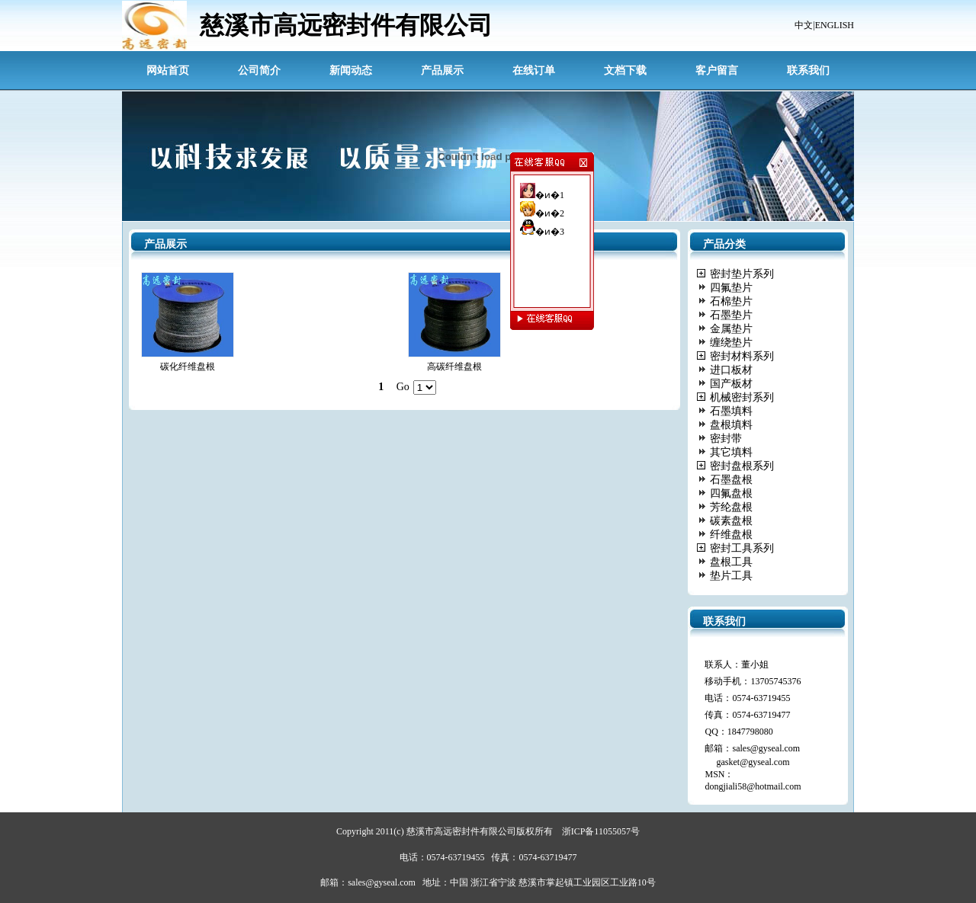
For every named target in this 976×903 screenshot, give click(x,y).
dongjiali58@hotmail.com (753, 786)
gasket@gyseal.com (752, 762)
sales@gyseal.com (766, 748)
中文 (804, 25)
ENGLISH (834, 25)
